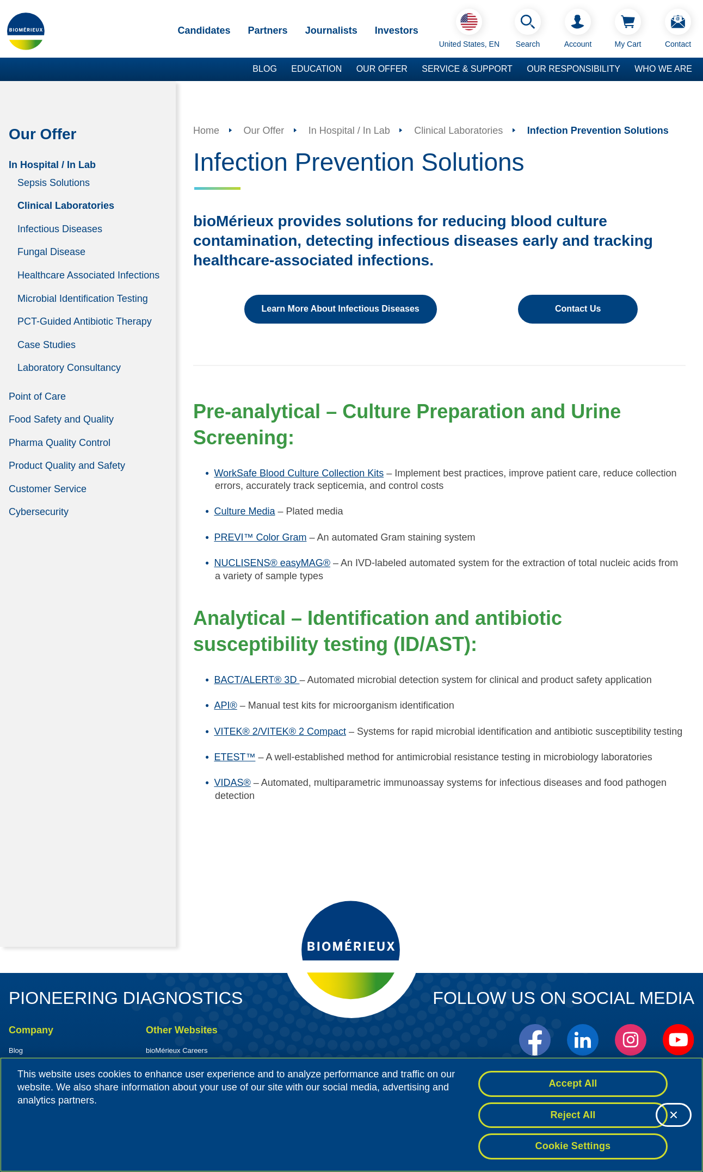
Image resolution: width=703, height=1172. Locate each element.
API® (225, 705)
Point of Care (37, 395)
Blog (264, 68)
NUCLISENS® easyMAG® (272, 562)
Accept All (572, 1083)
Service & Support (467, 68)
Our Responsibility (573, 68)
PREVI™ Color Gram (260, 537)
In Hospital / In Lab (52, 164)
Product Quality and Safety (67, 465)
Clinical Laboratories (65, 205)
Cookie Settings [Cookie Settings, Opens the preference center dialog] (573, 1145)
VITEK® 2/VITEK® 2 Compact (280, 731)
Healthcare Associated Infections (88, 275)
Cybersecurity (39, 511)
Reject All (572, 1114)
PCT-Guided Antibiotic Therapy (84, 321)
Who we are (663, 68)
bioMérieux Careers (176, 1050)
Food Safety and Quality (61, 419)
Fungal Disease (51, 251)
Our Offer (382, 68)
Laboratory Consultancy (69, 367)
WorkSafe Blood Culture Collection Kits (299, 473)
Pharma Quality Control (59, 442)
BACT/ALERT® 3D (256, 679)
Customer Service (48, 488)
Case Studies (46, 344)
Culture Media (244, 511)
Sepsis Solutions (53, 182)
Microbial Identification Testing (82, 298)
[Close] (674, 1115)
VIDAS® (232, 782)
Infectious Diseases (59, 228)
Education (316, 68)
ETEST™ (234, 757)
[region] (351, 1114)
